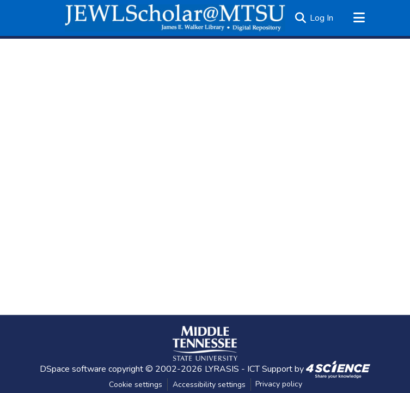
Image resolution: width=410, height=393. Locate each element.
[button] (175, 18)
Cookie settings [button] (135, 384)
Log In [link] (321, 18)
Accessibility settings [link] (209, 384)
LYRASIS (222, 369)
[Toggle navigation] (359, 18)
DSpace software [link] (73, 369)
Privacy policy (278, 384)
